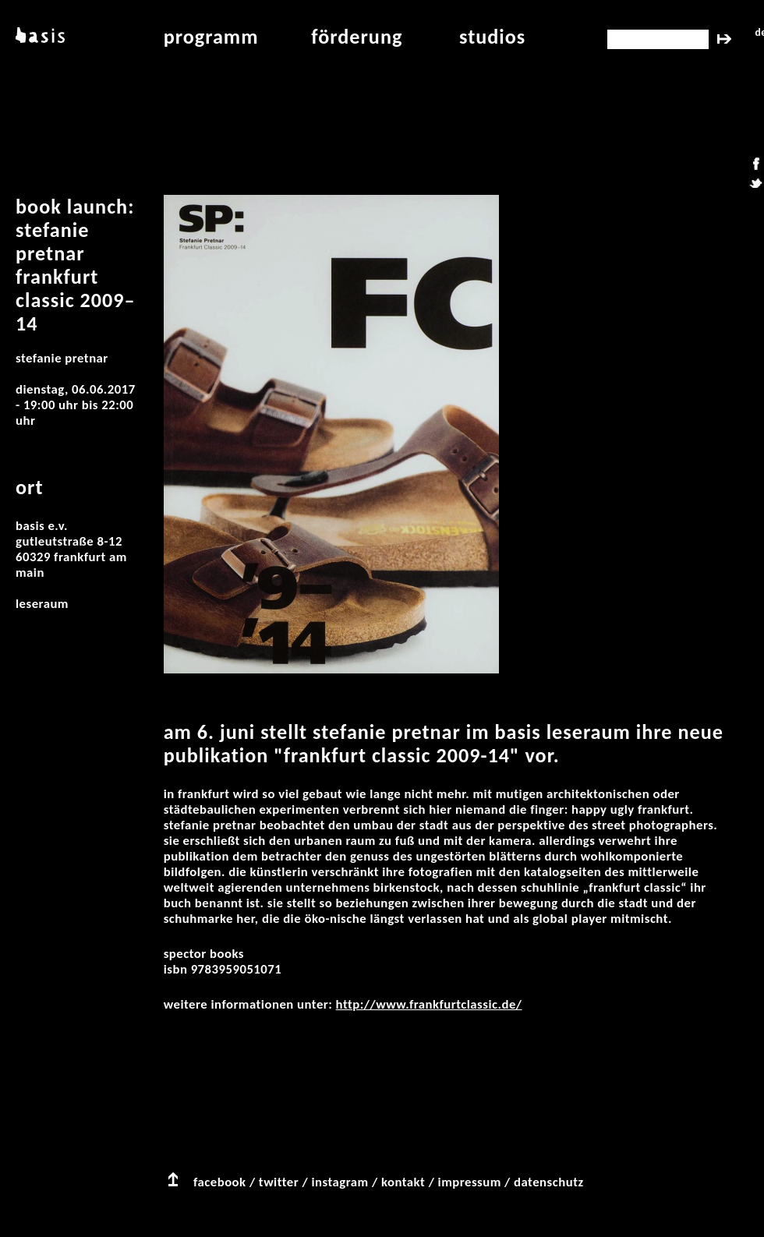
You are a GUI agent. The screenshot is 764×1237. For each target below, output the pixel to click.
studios (492, 36)
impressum (469, 1182)
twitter (279, 1182)
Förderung (356, 36)
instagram (339, 1182)
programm (211, 36)
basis (39, 36)
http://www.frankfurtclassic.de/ (429, 1004)
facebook (219, 1182)
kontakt (403, 1182)
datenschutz (549, 1182)
